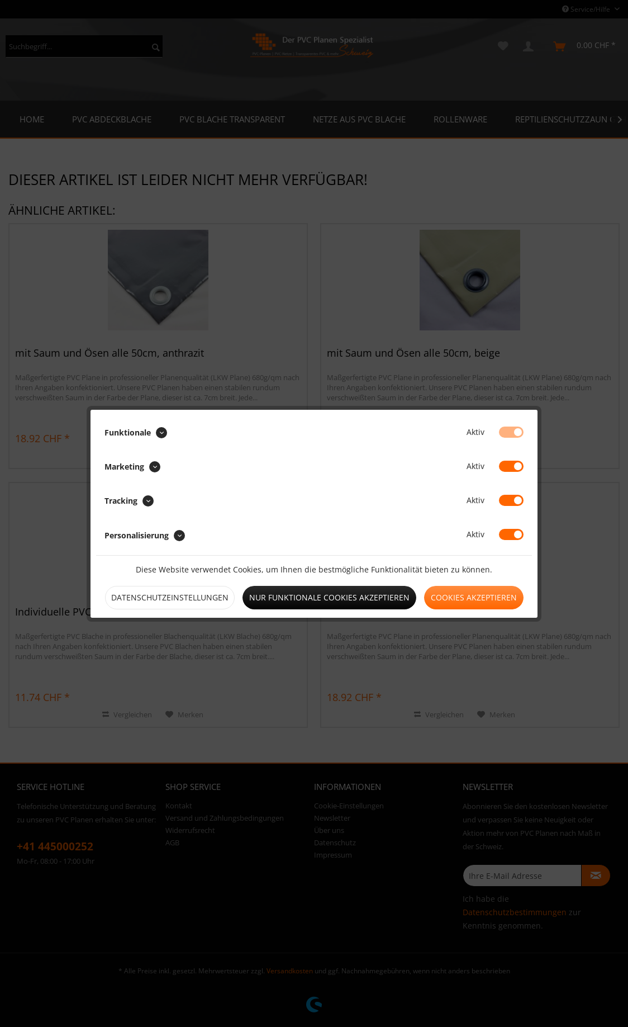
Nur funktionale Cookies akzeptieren (329, 597)
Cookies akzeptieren (474, 597)
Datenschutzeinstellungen (170, 597)
